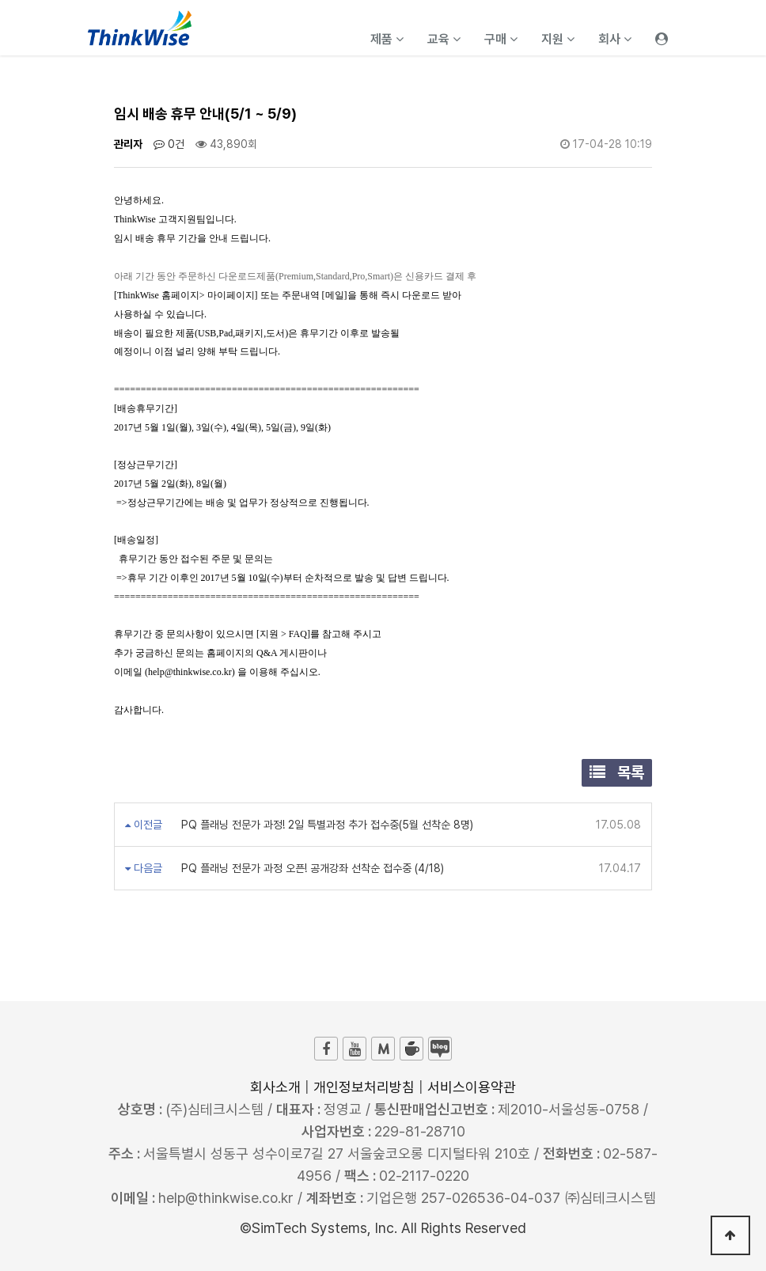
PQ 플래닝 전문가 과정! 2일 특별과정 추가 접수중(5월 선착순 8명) (325, 824)
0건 (169, 144)
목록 (617, 772)
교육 (444, 39)
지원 (557, 39)
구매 (501, 39)
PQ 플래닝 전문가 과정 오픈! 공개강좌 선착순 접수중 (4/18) (311, 868)
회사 (614, 39)
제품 (387, 39)
